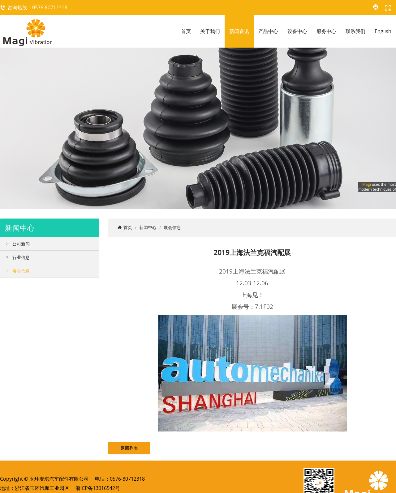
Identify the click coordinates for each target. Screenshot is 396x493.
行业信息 (21, 257)
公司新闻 (21, 244)
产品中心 (268, 31)
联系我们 (355, 31)
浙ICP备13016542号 (97, 488)
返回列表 (129, 448)
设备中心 (297, 31)
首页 (186, 31)
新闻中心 (148, 227)
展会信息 (21, 271)
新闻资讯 (239, 31)
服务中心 (326, 31)
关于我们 (210, 31)
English (383, 31)
